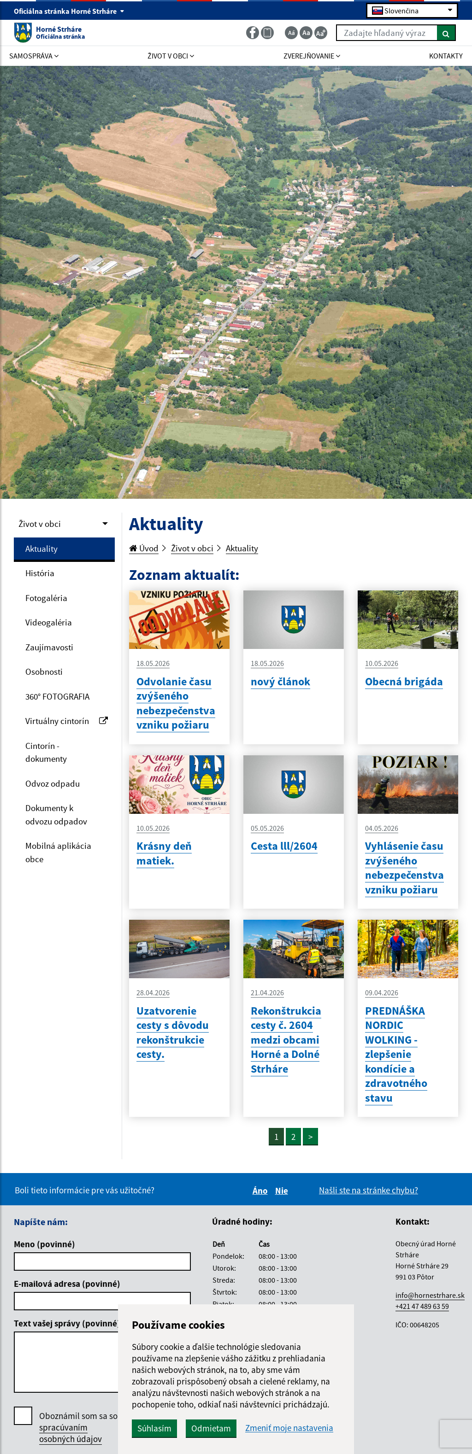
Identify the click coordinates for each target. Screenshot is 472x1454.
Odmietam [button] (211, 1428)
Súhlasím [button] (154, 1428)
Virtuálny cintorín (66, 720)
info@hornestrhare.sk (430, 1295)
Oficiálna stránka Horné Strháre (69, 11)
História (39, 572)
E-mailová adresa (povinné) (67, 1283)
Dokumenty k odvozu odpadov (56, 814)
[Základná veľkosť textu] (306, 32)
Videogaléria (48, 622)
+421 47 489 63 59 (422, 1306)
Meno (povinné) (44, 1244)
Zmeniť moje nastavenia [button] (289, 1428)
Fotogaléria (46, 597)
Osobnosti (44, 671)
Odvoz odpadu (52, 783)
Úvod (144, 548)
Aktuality (41, 548)
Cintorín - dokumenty (46, 752)
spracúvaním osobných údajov (70, 1433)
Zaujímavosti (49, 647)
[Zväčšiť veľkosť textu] (320, 32)
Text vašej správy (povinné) (67, 1323)
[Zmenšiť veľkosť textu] (291, 32)
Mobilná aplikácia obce (58, 852)
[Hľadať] (446, 32)
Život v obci (39, 523)
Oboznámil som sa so (78, 1427)
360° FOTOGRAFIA (57, 696)
